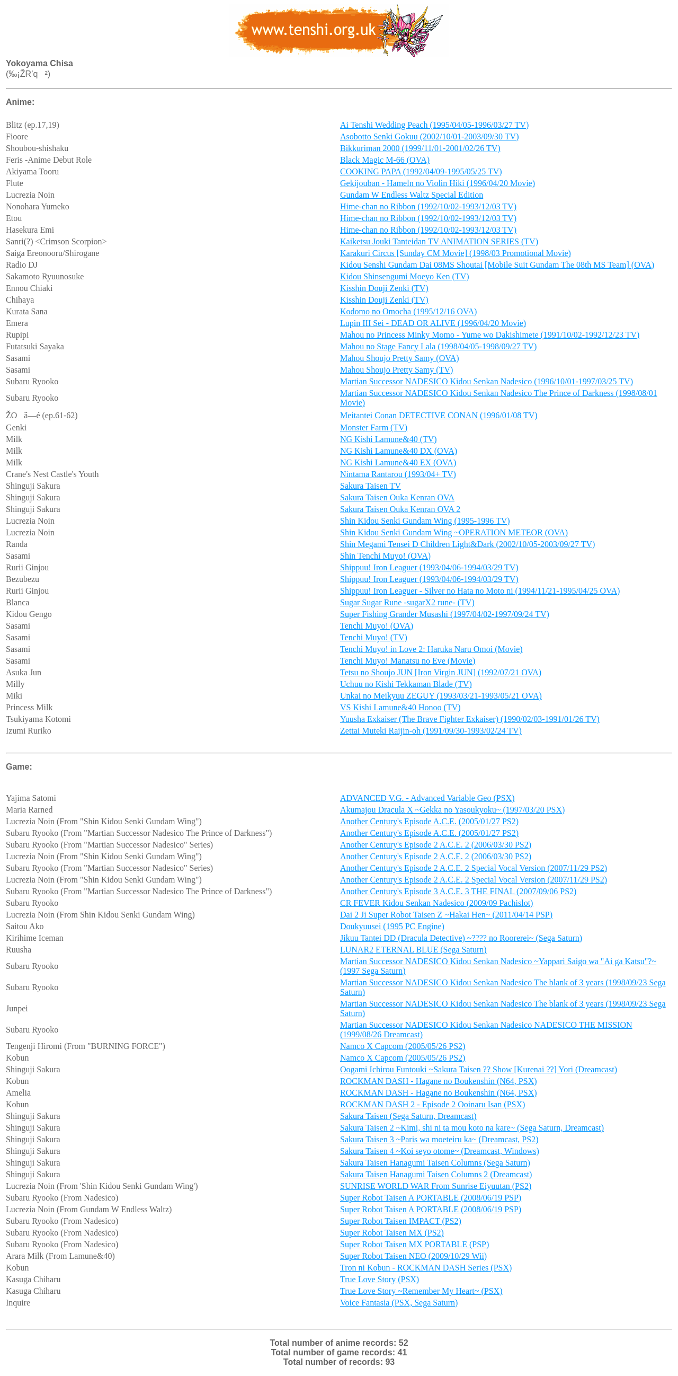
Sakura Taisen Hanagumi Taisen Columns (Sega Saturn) (435, 1165)
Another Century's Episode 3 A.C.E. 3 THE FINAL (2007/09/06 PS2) (458, 894)
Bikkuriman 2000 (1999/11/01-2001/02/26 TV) (420, 149)
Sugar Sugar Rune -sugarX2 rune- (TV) (407, 603)
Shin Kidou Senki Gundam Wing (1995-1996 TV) (425, 522)
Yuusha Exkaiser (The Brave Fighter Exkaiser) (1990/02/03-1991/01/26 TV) (470, 720)
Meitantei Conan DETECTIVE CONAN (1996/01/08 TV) (439, 416)
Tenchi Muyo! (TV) (373, 638)
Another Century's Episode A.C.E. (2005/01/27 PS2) (429, 824)
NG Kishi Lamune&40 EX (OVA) (398, 464)
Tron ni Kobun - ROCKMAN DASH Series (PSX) (426, 1270)
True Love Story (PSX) (379, 1282)
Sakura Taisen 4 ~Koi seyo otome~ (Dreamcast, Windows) (439, 1154)
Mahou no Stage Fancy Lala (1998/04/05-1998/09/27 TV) (438, 347)
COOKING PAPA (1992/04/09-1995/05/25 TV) (421, 173)
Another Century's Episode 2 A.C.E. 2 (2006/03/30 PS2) (435, 847)
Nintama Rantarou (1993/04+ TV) (398, 475)
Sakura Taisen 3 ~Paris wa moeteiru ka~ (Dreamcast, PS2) (439, 1142)
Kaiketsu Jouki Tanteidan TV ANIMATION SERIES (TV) (439, 243)
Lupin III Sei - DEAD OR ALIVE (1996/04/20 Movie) (433, 324)
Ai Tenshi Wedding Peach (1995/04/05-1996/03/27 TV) (434, 126)
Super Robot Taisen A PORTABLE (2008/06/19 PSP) (430, 1200)
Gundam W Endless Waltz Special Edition (411, 196)
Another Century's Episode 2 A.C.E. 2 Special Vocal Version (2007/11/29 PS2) (473, 871)
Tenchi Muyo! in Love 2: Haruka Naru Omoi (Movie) (431, 650)
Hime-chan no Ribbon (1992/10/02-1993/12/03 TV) (428, 208)
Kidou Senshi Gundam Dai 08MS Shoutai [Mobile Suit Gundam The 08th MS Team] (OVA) (497, 266)
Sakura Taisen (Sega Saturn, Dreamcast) (408, 1119)
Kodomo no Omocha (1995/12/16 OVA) (408, 312)
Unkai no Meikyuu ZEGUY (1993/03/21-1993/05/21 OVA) (441, 697)
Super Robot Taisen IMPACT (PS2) (400, 1224)
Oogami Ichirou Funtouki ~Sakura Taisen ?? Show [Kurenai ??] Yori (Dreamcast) (478, 1072)
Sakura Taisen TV (370, 487)
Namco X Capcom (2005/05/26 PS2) (402, 1049)
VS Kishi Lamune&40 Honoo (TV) (400, 708)
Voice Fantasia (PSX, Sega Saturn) (399, 1305)
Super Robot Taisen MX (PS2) (392, 1235)
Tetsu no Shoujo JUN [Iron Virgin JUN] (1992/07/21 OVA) (440, 673)
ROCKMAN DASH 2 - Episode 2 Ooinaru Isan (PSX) (432, 1107)
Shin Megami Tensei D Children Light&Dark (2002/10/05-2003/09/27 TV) (467, 545)
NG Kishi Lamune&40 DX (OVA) (398, 452)
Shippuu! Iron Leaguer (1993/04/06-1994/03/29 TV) (429, 569)
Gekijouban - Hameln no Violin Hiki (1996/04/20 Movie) (437, 184)
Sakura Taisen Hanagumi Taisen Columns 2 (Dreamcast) (436, 1177)
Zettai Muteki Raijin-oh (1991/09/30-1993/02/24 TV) (431, 732)
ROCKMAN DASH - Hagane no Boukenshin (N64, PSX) (438, 1084)
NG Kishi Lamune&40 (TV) (388, 440)
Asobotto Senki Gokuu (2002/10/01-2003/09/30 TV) (429, 138)
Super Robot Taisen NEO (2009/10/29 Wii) (413, 1259)
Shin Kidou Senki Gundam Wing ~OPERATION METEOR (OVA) (454, 534)
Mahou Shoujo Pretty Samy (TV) (396, 371)
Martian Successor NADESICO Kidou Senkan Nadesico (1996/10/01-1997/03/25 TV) (486, 382)
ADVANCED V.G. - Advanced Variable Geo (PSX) (427, 801)
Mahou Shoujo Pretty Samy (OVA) (399, 359)
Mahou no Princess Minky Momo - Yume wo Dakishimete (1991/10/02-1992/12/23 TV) (489, 336)
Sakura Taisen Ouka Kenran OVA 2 (400, 510)
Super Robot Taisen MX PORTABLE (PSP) (414, 1247)
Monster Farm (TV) (373, 429)
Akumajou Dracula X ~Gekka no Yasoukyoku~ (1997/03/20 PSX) (452, 812)
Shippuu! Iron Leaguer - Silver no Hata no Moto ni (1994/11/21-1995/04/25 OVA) (480, 592)
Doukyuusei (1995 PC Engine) (392, 929)
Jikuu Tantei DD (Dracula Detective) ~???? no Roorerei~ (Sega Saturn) (461, 941)
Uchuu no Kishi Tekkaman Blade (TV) (406, 685)
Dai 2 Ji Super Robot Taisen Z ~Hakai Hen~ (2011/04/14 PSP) (446, 917)
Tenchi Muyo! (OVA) (376, 627)
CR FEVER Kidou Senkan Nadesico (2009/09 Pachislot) (436, 906)
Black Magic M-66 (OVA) (385, 161)
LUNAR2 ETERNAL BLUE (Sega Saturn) (413, 952)
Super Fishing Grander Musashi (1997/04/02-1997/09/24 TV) (444, 615)
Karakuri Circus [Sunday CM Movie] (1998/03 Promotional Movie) (455, 254)
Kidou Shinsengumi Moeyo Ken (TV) (404, 278)
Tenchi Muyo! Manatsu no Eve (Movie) (407, 662)
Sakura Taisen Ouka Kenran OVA (397, 499)
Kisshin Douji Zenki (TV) (384, 289)
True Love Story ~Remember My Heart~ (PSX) (421, 1294)
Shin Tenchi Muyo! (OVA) (385, 557)
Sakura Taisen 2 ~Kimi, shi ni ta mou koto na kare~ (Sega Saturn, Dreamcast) (472, 1130)
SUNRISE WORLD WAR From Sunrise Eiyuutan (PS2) (435, 1189)
